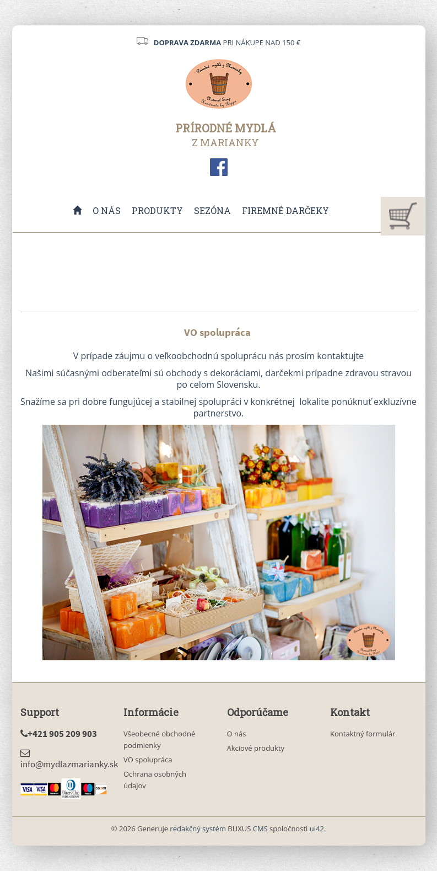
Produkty (157, 210)
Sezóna (212, 210)
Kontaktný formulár (362, 734)
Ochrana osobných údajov (154, 779)
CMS (260, 828)
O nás (107, 210)
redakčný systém (198, 828)
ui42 (317, 828)
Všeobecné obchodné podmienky (159, 739)
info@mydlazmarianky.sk (69, 759)
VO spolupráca (147, 760)
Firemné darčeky (285, 210)
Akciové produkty (256, 748)
